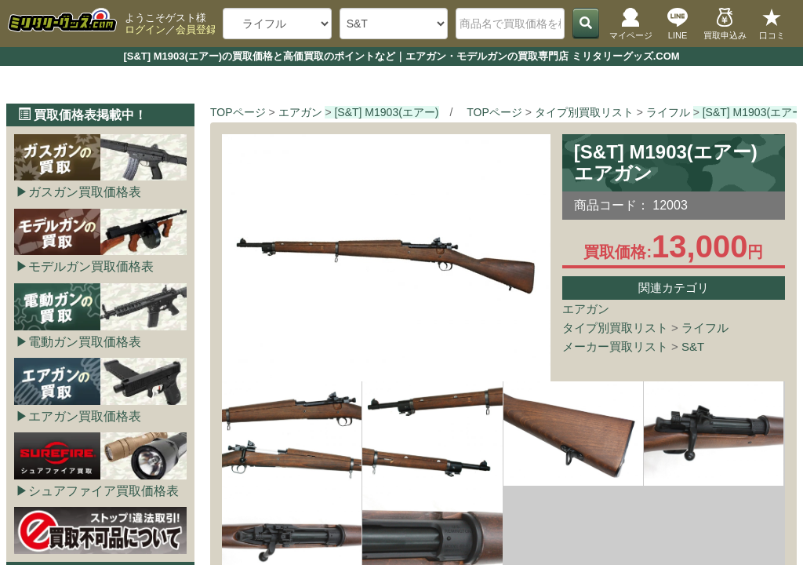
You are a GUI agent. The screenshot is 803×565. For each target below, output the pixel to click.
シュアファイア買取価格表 (103, 491)
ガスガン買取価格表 (84, 192)
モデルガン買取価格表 (91, 266)
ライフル (705, 327)
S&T (692, 346)
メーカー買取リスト (615, 346)
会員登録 (196, 29)
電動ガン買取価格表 (84, 341)
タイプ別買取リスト (615, 327)
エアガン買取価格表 (84, 416)
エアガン (585, 308)
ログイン (145, 29)
